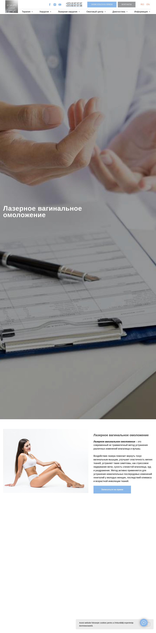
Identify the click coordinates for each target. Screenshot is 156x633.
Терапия (26, 11)
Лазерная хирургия (68, 11)
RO (142, 4)
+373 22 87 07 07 (74, 3)
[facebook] (49, 4)
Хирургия (45, 11)
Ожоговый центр (95, 11)
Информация (141, 11)
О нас (10, 11)
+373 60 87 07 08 (74, 6)
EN (148, 4)
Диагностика (119, 11)
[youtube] (59, 4)
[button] (101, 5)
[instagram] (54, 4)
